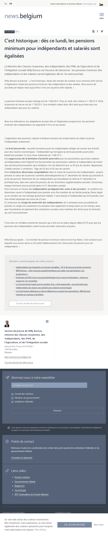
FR (10, 4)
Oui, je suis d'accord (74, 525)
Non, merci (99, 525)
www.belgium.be (89, 4)
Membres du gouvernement (27, 398)
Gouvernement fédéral (25, 481)
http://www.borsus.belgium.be (17, 357)
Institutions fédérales (24, 401)
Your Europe (20, 490)
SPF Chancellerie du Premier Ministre (32, 494)
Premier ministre (22, 477)
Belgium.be (20, 486)
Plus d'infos (40, 529)
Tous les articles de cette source (30, 303)
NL (5, 4)
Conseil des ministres (24, 394)
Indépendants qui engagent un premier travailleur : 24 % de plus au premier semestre (53, 267)
